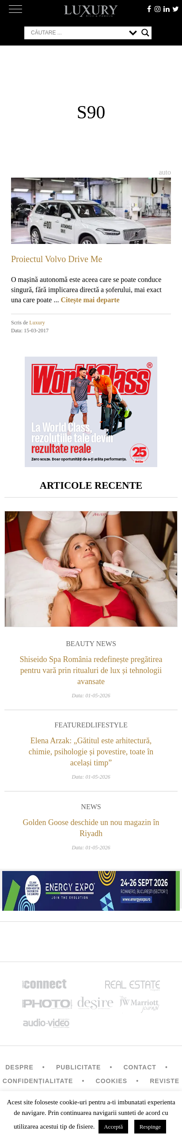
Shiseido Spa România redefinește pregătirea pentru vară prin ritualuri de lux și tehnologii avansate (91, 670)
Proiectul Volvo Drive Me (56, 259)
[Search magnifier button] (145, 33)
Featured (72, 725)
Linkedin (166, 8)
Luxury (37, 322)
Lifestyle (109, 725)
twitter (175, 8)
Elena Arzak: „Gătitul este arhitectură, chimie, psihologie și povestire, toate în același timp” (91, 751)
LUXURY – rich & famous (91, 11)
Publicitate (78, 1067)
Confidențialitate (38, 1080)
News (91, 806)
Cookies (112, 1080)
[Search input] (78, 33)
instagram (157, 8)
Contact (139, 1067)
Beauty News (91, 643)
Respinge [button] (150, 1126)
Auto (165, 172)
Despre (19, 1067)
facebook (148, 8)
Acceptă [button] (113, 1126)
